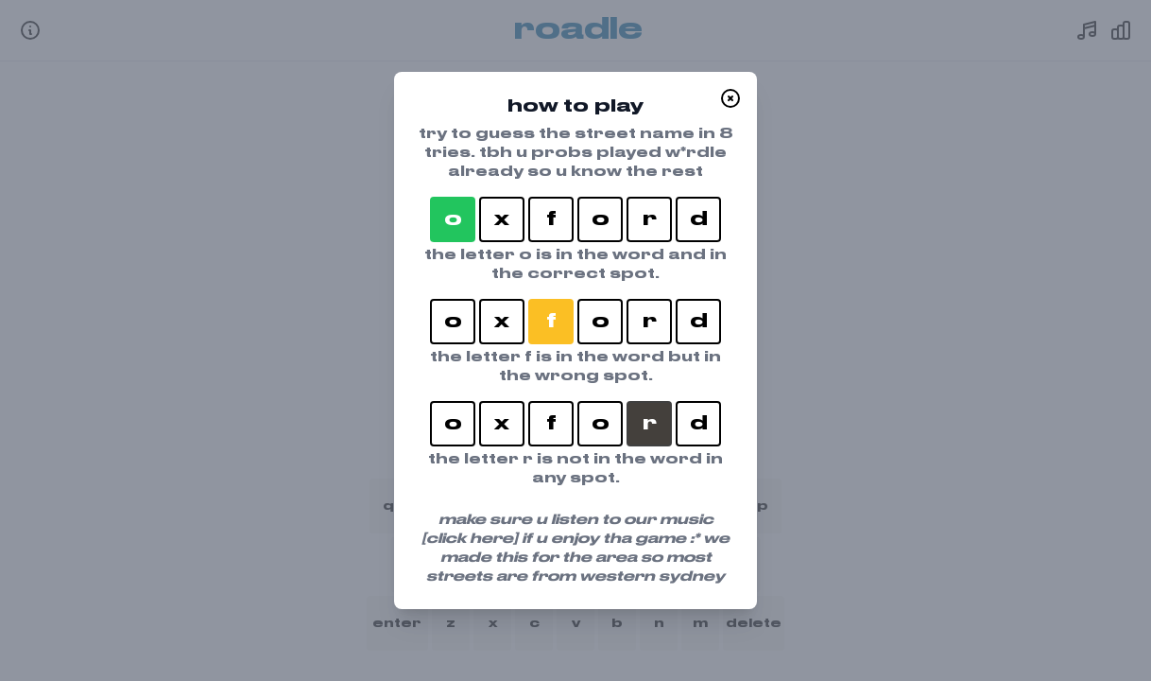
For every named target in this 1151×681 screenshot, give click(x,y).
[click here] (469, 539)
